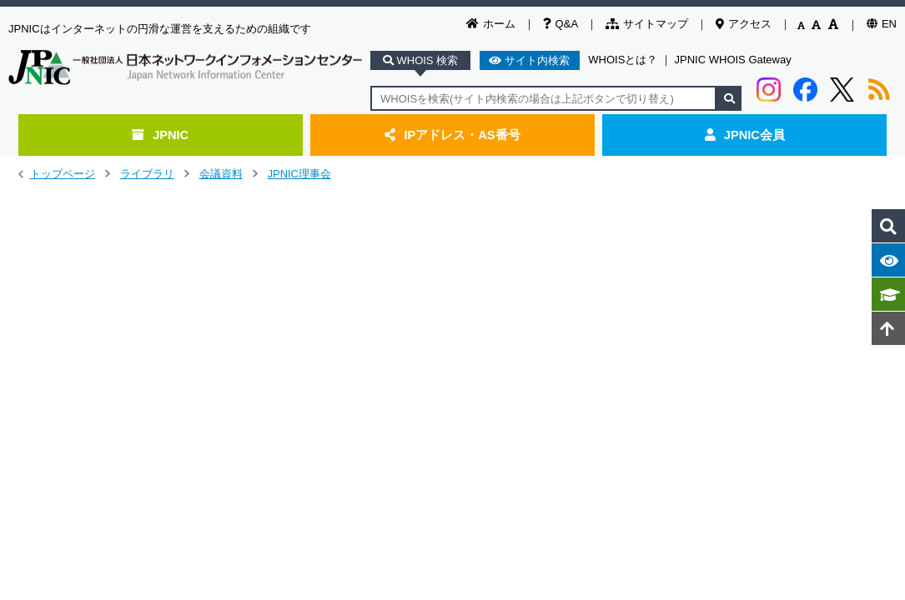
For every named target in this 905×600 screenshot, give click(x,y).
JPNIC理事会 (299, 174)
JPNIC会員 (745, 135)
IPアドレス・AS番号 (452, 135)
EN (882, 24)
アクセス (744, 24)
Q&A (560, 24)
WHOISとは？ (622, 59)
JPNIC (160, 135)
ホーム (490, 24)
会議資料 (221, 174)
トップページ (62, 174)
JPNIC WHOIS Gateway (733, 59)
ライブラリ (147, 174)
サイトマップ (647, 24)
